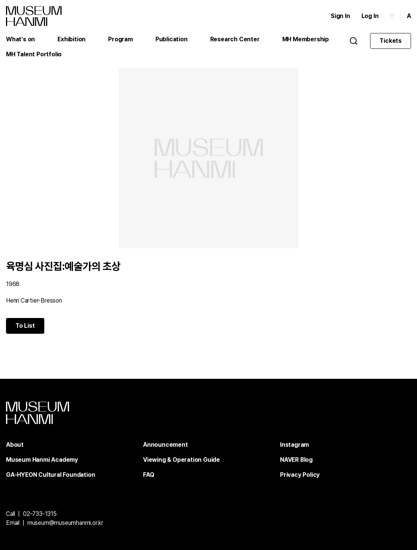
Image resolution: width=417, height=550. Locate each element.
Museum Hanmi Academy (42, 459)
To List (25, 325)
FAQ (148, 474)
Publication (171, 39)
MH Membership (305, 39)
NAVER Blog (296, 459)
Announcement (165, 444)
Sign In (340, 16)
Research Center (235, 39)
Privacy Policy (300, 474)
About (15, 444)
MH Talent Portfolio (34, 54)
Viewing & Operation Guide (181, 459)
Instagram (294, 444)
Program (120, 39)
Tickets (390, 40)
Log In (370, 16)
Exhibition (71, 39)
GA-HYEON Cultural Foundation (50, 474)
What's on (20, 39)
